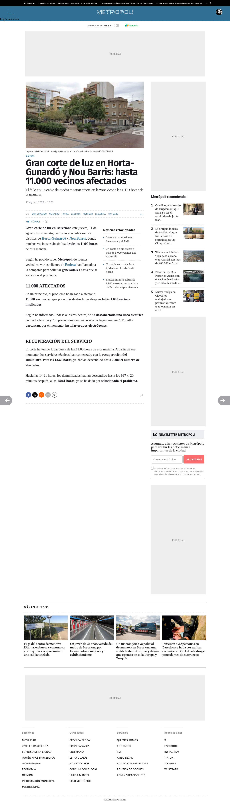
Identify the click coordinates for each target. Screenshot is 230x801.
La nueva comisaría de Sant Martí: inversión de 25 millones (127, 3)
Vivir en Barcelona (35, 746)
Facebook (171, 746)
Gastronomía (31, 763)
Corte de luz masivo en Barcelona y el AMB (119, 239)
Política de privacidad (132, 763)
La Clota (75, 214)
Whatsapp (171, 769)
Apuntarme (194, 459)
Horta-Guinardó (54, 238)
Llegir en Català (9, 19)
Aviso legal (125, 757)
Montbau (88, 214)
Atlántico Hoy (79, 763)
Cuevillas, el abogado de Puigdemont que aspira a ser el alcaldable (68, 3)
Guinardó (54, 214)
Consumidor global (83, 769)
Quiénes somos (127, 740)
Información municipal (38, 781)
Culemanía (76, 751)
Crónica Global (80, 740)
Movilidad (29, 740)
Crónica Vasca (79, 746)
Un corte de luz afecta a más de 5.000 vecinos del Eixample (121, 252)
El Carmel (100, 214)
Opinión (27, 775)
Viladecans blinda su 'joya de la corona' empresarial (179, 3)
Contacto (124, 746)
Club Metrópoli (80, 781)
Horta (65, 214)
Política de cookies (130, 769)
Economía (29, 769)
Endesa (70, 265)
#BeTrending (31, 786)
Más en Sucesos (36, 607)
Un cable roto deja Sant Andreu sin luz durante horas (120, 268)
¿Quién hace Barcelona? (38, 757)
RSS (119, 751)
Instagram (171, 751)
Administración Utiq (131, 775)
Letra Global (78, 757)
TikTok (168, 757)
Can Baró (113, 214)
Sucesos (30, 156)
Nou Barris (77, 238)
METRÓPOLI (33, 221)
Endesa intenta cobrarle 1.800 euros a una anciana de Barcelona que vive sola (122, 283)
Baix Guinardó (39, 214)
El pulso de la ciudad (36, 751)
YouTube (170, 763)
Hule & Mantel (79, 775)
